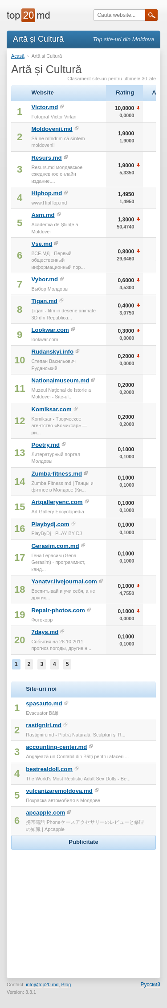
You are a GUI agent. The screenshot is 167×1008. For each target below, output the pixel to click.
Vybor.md (44, 279)
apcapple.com (45, 812)
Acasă (17, 56)
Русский (150, 984)
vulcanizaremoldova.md (59, 791)
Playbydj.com (50, 524)
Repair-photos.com (58, 610)
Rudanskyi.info (52, 351)
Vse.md (41, 243)
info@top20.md (42, 984)
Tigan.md (44, 301)
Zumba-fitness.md (56, 473)
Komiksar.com (51, 409)
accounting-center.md (56, 747)
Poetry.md (45, 444)
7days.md (44, 632)
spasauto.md (44, 703)
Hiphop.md (46, 193)
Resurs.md (46, 157)
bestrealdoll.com (49, 769)
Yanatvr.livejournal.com (64, 581)
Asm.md (42, 215)
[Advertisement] (84, 907)
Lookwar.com (50, 330)
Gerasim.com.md (55, 546)
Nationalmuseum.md (60, 380)
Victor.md (44, 107)
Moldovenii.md (51, 129)
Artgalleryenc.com (56, 502)
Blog (66, 984)
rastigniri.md (43, 725)
